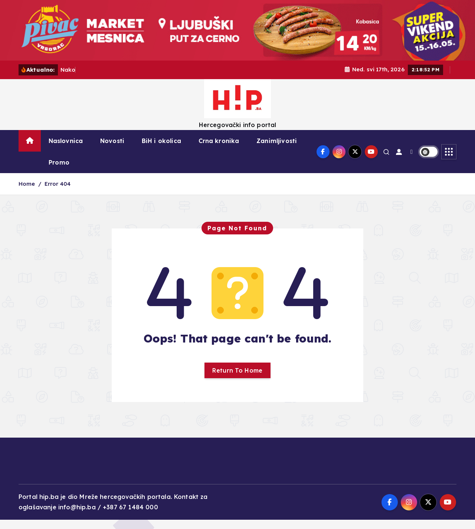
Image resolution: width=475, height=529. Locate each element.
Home (27, 183)
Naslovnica (66, 141)
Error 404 (58, 183)
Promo (59, 162)
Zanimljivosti (276, 141)
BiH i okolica (161, 141)
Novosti (112, 141)
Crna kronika (219, 141)
